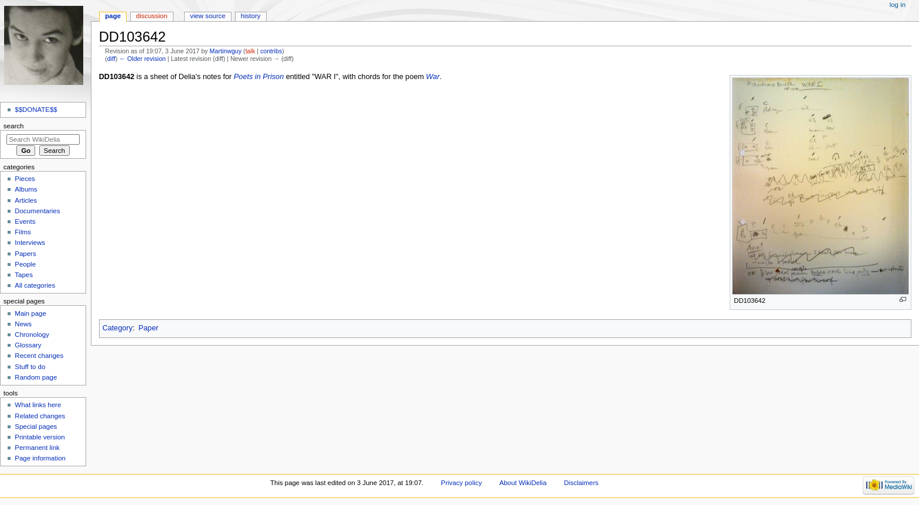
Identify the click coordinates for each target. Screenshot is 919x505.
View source (207, 15)
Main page (30, 313)
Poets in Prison (259, 77)
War (433, 77)
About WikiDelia (523, 482)
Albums (26, 189)
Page (113, 15)
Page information (40, 458)
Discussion (151, 15)
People (25, 264)
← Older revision (142, 58)
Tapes (24, 274)
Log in (898, 4)
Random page (36, 377)
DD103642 (117, 77)
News (23, 323)
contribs (271, 50)
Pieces (25, 178)
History (251, 15)
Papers (25, 253)
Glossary (28, 345)
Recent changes (39, 355)
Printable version (39, 437)
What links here (38, 404)
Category (117, 328)
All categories (35, 285)
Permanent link (37, 447)
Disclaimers (581, 482)
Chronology (32, 334)
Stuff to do (30, 366)
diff (111, 58)
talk (251, 50)
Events (25, 221)
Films (22, 232)
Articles (26, 200)
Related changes (40, 415)
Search (14, 125)
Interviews (30, 242)
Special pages (36, 426)
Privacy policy (461, 482)
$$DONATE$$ (36, 109)
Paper (148, 328)
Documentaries (37, 210)
